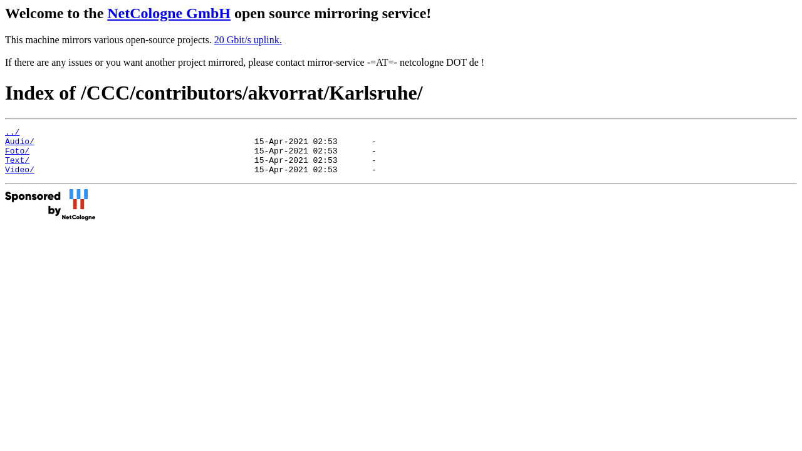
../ (12, 133)
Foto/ (17, 156)
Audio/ (19, 144)
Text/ (17, 167)
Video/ (19, 178)
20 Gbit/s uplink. (248, 39)
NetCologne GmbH (169, 13)
